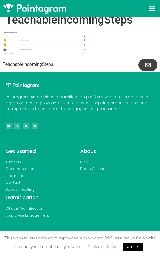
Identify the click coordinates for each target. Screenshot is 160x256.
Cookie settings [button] (102, 246)
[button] (152, 8)
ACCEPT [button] (133, 247)
